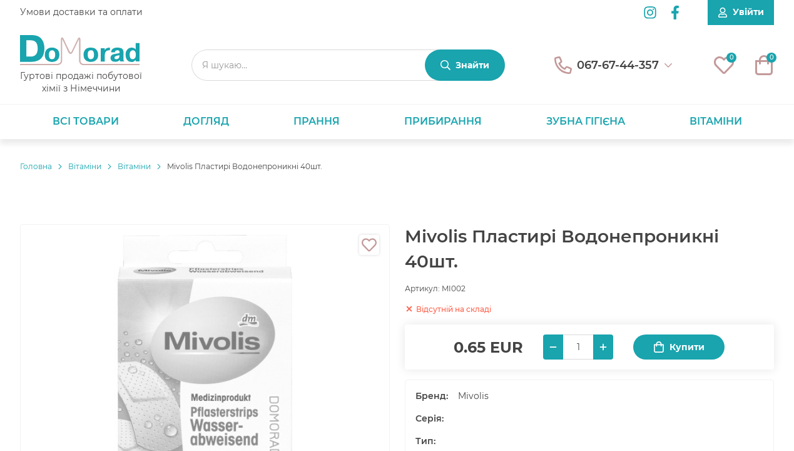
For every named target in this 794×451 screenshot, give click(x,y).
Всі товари (86, 121)
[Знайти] (464, 65)
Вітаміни (716, 121)
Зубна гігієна (585, 121)
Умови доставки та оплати (81, 12)
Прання (316, 121)
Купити (679, 347)
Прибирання (443, 121)
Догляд (206, 121)
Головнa (36, 166)
